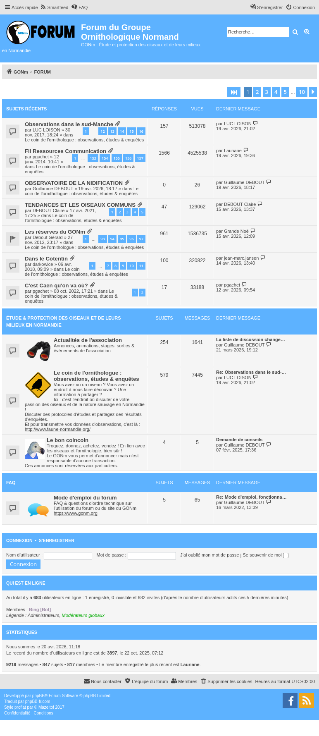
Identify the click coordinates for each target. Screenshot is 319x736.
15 (131, 131)
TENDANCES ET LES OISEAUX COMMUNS (80, 205)
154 (105, 158)
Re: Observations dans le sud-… (251, 372)
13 (112, 131)
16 (141, 131)
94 (112, 238)
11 (141, 265)
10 (131, 265)
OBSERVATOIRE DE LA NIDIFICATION (74, 183)
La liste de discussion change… (250, 339)
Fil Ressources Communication (65, 151)
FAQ (11, 482)
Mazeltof (46, 707)
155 (117, 158)
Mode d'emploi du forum (85, 498)
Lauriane (233, 150)
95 (122, 238)
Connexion (19, 540)
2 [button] (257, 92)
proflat (20, 707)
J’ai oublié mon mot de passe (209, 554)
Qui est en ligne (25, 583)
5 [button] (285, 92)
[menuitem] (54, 7)
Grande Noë (236, 231)
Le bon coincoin (67, 440)
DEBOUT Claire (48, 210)
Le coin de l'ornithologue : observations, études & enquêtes (84, 139)
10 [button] (302, 92)
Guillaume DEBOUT (53, 188)
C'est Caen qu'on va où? (56, 285)
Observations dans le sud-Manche (69, 124)
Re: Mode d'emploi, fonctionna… (251, 497)
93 (102, 238)
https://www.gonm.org (76, 513)
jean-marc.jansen (241, 258)
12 (102, 131)
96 (131, 238)
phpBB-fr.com (37, 701)
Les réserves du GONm (55, 232)
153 (93, 158)
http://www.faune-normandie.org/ (57, 429)
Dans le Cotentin (46, 259)
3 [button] (266, 92)
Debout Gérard (48, 237)
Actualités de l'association (88, 340)
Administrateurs (43, 615)
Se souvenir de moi (265, 554)
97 (141, 238)
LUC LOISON (46, 129)
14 (122, 131)
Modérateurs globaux (83, 615)
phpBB (38, 695)
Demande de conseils (239, 439)
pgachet (41, 156)
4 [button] (275, 92)
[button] (233, 92)
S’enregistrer (56, 540)
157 (140, 158)
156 (128, 158)
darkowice (43, 264)
